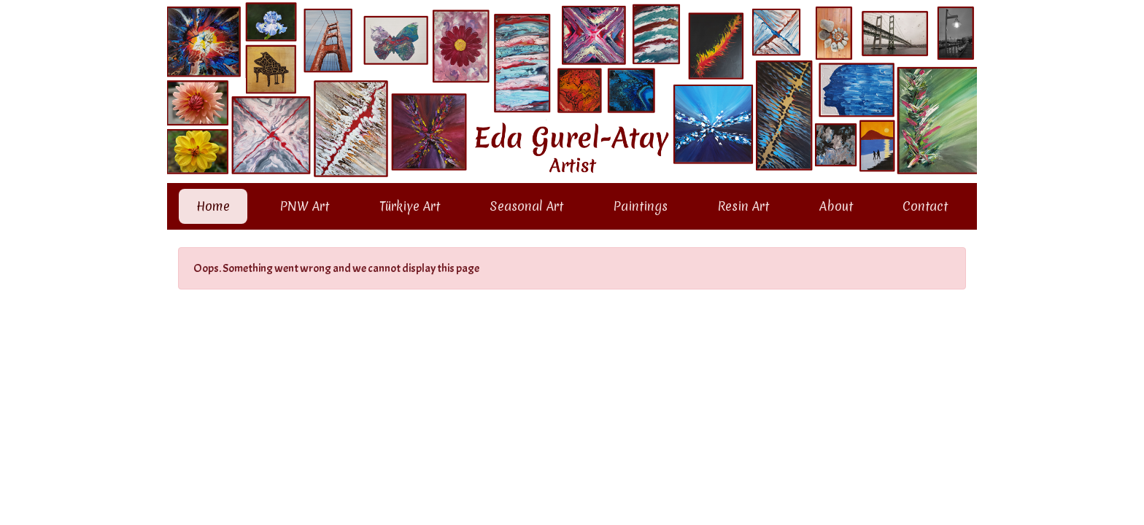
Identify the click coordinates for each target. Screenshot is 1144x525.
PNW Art (304, 206)
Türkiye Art (409, 206)
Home (216, 204)
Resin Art (743, 206)
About (836, 206)
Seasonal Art (526, 206)
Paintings (640, 206)
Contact (925, 206)
